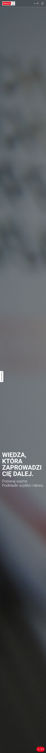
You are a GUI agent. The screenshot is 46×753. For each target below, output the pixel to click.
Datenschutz (2, 376)
